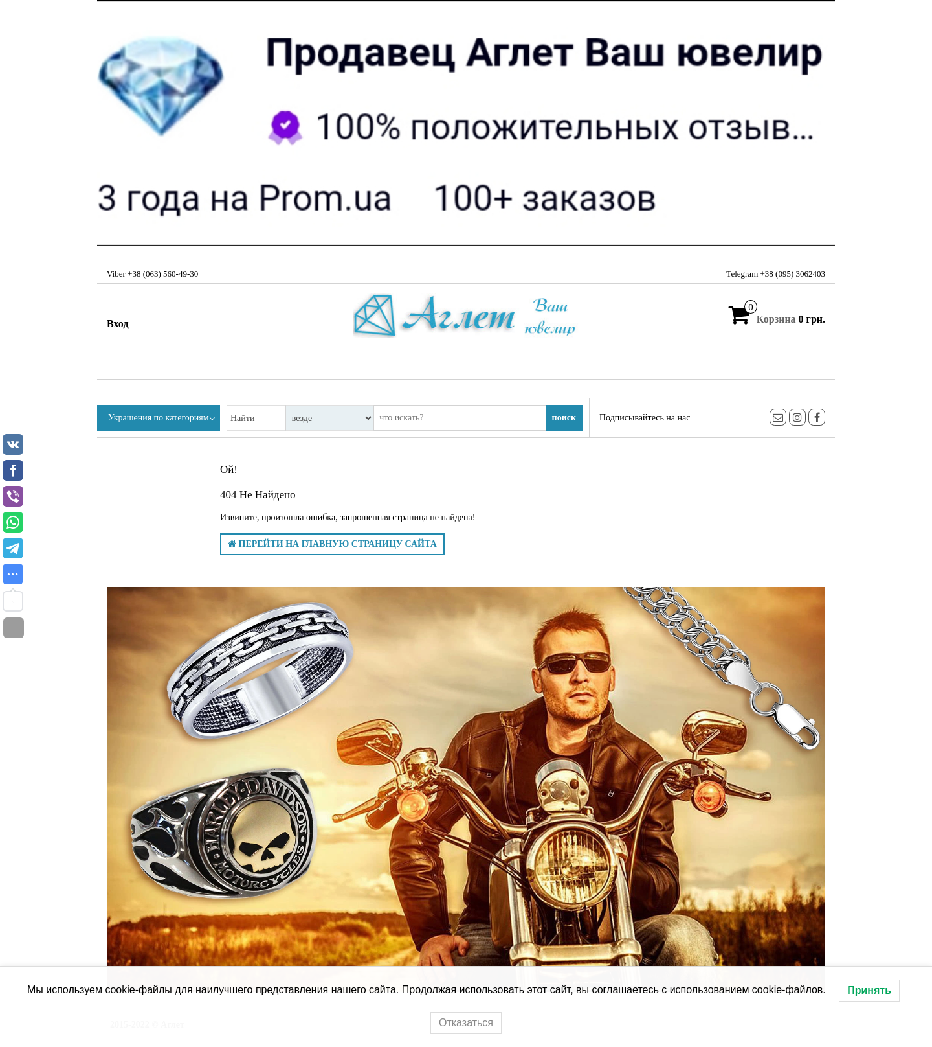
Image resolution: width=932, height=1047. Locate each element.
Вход (117, 323)
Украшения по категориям (158, 417)
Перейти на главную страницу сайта (332, 544)
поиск (564, 417)
